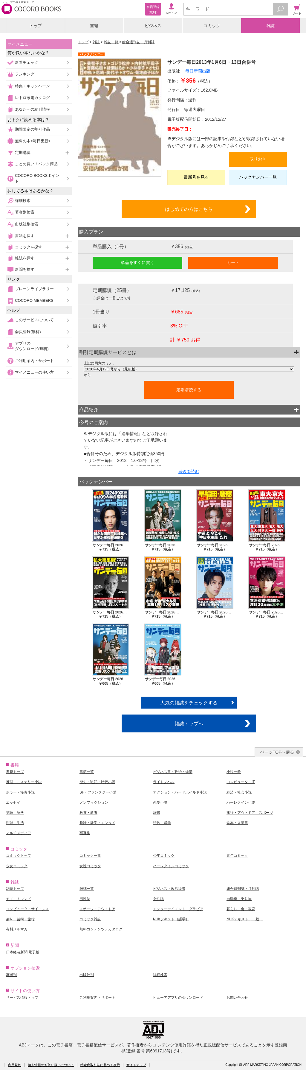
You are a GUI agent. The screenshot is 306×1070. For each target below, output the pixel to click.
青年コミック (237, 855)
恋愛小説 (160, 802)
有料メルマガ (16, 929)
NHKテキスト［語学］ (171, 919)
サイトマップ (136, 1065)
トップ (35, 25)
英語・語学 (15, 813)
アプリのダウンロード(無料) (32, 346)
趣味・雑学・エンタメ (97, 823)
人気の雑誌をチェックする (189, 702)
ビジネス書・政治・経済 (172, 772)
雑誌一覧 (111, 42)
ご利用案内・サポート (34, 360)
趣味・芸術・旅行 (20, 919)
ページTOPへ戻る (277, 752)
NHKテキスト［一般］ (245, 919)
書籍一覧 (86, 772)
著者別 (11, 975)
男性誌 (84, 899)
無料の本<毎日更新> (33, 141)
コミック (212, 25)
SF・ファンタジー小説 (97, 792)
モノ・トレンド (18, 899)
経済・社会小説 (239, 792)
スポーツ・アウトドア (97, 909)
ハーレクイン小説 (241, 802)
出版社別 (86, 975)
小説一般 (234, 772)
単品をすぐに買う (137, 262)
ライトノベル (164, 782)
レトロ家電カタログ (32, 97)
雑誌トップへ (189, 723)
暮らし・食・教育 (241, 909)
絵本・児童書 (237, 823)
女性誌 (158, 899)
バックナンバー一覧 (258, 177)
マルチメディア (18, 833)
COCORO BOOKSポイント (37, 178)
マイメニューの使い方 (34, 372)
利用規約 (14, 1065)
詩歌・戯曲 (162, 823)
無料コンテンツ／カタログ (101, 929)
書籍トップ (15, 772)
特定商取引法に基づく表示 (100, 1065)
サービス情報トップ (22, 997)
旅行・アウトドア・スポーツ (250, 813)
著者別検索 (24, 212)
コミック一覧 (90, 855)
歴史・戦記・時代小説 (97, 782)
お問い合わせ (237, 997)
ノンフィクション (93, 802)
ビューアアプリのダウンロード (178, 997)
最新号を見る (196, 177)
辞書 (156, 813)
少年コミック (164, 855)
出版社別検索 (26, 224)
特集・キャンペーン (32, 86)
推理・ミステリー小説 (24, 782)
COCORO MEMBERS (34, 300)
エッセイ (13, 802)
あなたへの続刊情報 (32, 109)
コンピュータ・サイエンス (27, 909)
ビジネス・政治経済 (169, 889)
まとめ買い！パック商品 (36, 164)
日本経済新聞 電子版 (22, 952)
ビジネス (153, 25)
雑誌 (270, 25)
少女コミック (16, 866)
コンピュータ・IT (241, 782)
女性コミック (90, 866)
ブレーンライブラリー (34, 289)
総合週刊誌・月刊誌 (138, 42)
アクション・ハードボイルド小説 (180, 792)
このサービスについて (34, 320)
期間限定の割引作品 (32, 129)
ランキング (24, 74)
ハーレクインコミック (171, 866)
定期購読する (188, 389)
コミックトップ (18, 855)
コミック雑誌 (90, 919)
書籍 (94, 25)
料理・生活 (15, 823)
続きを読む (188, 471)
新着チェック (26, 62)
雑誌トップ (15, 889)
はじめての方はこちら (189, 209)
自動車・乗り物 (239, 899)
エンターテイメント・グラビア (178, 909)
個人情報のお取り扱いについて (51, 1065)
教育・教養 (88, 813)
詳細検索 (22, 200)
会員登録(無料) (28, 332)
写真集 (84, 833)
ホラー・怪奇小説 (20, 792)
